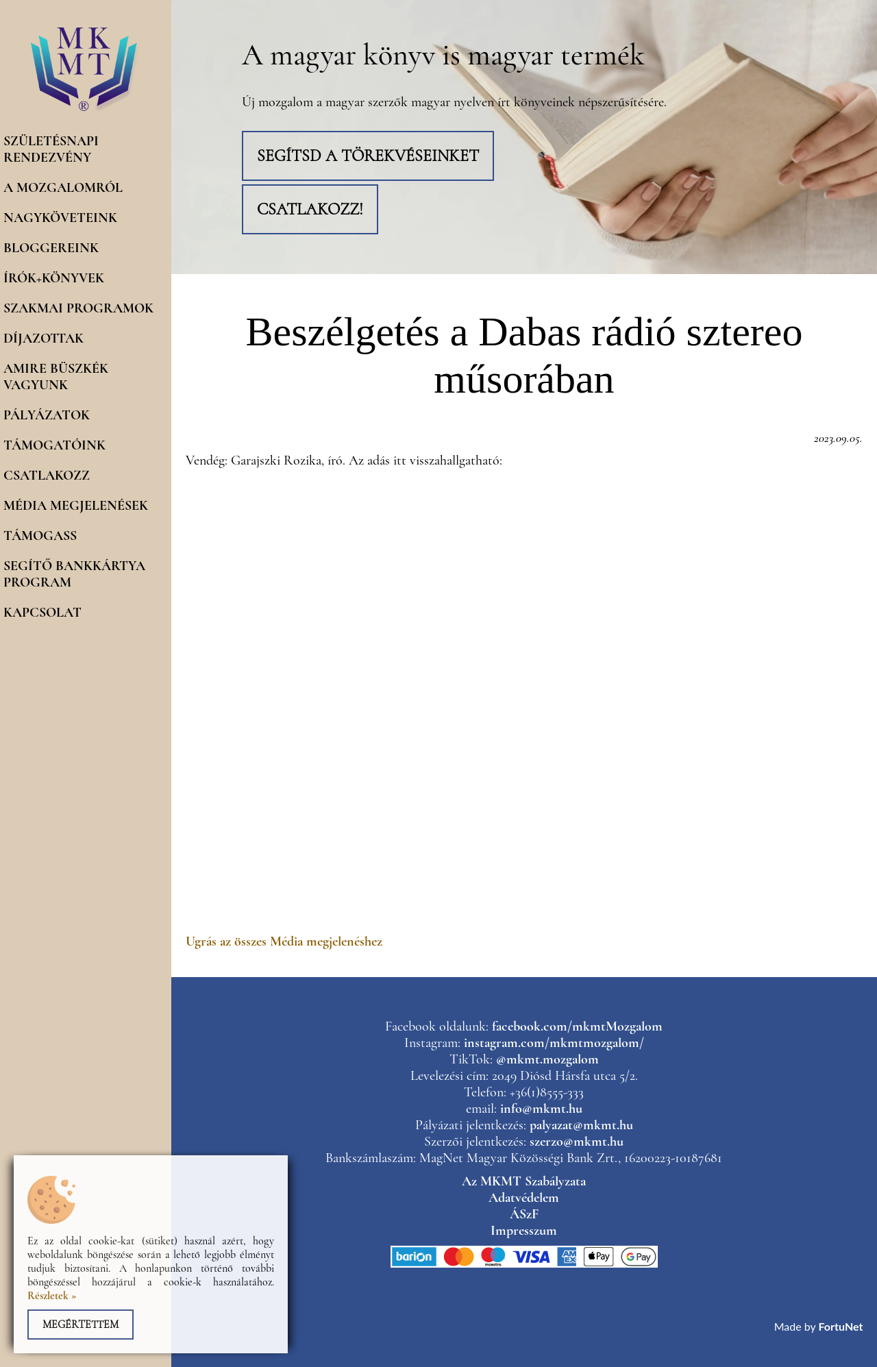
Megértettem (80, 1324)
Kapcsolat (42, 612)
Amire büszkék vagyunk (55, 376)
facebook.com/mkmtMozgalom (577, 1026)
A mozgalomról (63, 188)
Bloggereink (51, 248)
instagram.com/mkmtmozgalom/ (554, 1043)
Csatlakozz (46, 475)
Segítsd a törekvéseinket (368, 156)
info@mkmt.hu (541, 1108)
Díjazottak (43, 338)
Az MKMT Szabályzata (524, 1181)
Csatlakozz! (310, 209)
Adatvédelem (524, 1198)
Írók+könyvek (53, 278)
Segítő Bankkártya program (74, 574)
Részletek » (52, 1296)
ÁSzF (524, 1214)
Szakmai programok (78, 308)
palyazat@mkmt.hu (581, 1125)
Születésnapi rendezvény (51, 149)
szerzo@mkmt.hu (576, 1141)
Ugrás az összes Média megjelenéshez (284, 941)
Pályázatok (46, 415)
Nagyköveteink (60, 218)
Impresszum (524, 1230)
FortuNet (841, 1326)
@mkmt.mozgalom (547, 1059)
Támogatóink (54, 445)
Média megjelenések (75, 505)
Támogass (40, 536)
